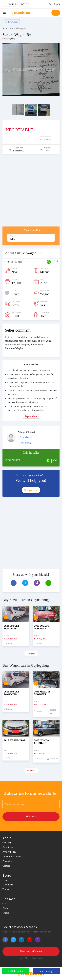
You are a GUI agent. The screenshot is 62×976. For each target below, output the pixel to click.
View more (31, 654)
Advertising (7, 847)
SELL (55, 13)
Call (56, 261)
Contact (6, 866)
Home (4, 28)
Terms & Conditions (11, 856)
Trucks (5, 889)
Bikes (5, 908)
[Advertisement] (31, 192)
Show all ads (25, 437)
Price (12, 236)
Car (10, 28)
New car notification (31, 951)
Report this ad (45, 139)
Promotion (7, 861)
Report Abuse (31, 416)
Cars (4, 880)
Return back (11, 22)
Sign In (57, 4)
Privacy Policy (9, 852)
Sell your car (31, 490)
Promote (17, 139)
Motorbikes (7, 884)
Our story (6, 842)
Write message (26, 443)
